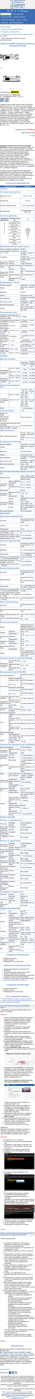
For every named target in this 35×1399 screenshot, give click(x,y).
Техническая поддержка (8, 20)
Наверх (3, 1229)
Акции (25, 20)
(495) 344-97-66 (22, 1392)
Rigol (5, 1035)
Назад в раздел (5, 1369)
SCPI (16, 180)
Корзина (25, 11)
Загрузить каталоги (19, 17)
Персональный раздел (16, 22)
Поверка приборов (6, 17)
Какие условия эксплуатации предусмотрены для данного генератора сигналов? (17, 1001)
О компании (4, 22)
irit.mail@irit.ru (18, 2)
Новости (19, 20)
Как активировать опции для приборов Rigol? (16, 998)
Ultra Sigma (8, 1147)
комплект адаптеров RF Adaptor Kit (15, 980)
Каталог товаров (6, 14)
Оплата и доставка (17, 14)
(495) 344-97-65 (11, 1392)
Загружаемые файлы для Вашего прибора (14, 1353)
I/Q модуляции (20, 166)
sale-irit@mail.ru (16, 1396)
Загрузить (20, 96)
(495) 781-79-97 (19, 1)
